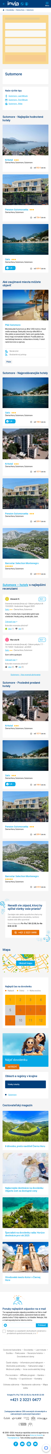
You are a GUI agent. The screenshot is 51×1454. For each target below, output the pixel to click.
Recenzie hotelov (35, 1353)
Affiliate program (27, 1375)
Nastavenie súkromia (31, 1384)
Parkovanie (20, 1353)
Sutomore (12, 1095)
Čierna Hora (20, 10)
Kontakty (38, 1378)
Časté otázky (12, 1362)
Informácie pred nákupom (32, 1362)
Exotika (9, 1353)
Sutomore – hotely (15, 585)
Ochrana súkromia (11, 1384)
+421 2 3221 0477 (25, 1399)
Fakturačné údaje (36, 1366)
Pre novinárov (12, 1375)
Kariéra (40, 1375)
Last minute (41, 1350)
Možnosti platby (13, 1369)
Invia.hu (40, 1435)
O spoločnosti (25, 1378)
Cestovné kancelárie (12, 1350)
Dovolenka (10, 10)
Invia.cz (33, 1435)
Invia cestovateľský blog (34, 1369)
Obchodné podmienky (16, 1366)
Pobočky (13, 1378)
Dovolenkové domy (25, 1356)
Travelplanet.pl (13, 1438)
